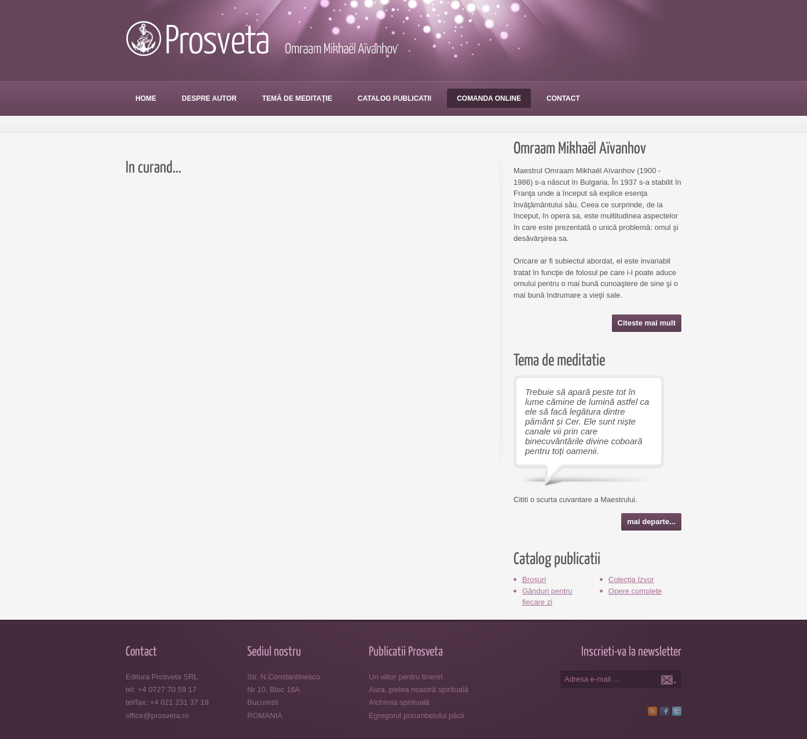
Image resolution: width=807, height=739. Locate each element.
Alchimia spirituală (399, 702)
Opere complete (635, 591)
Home (145, 98)
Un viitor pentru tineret (406, 676)
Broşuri (534, 579)
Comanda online (489, 98)
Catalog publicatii (394, 98)
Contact (563, 98)
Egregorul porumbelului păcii (416, 715)
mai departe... (651, 521)
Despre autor (209, 98)
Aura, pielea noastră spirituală (418, 689)
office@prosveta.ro (157, 715)
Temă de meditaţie (297, 98)
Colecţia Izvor (631, 579)
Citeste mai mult (647, 323)
